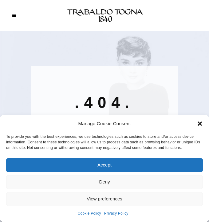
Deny (104, 181)
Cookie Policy (89, 213)
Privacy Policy (116, 213)
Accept (104, 164)
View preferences (104, 198)
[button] (200, 124)
